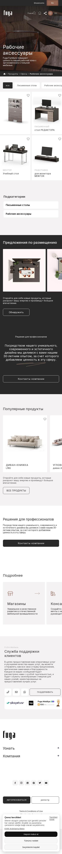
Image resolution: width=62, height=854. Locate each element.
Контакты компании (31, 378)
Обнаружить (16, 312)
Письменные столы (18, 205)
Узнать (9, 748)
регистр (45, 800)
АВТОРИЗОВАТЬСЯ (17, 800)
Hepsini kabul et (31, 834)
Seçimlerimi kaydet (31, 847)
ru (52, 3)
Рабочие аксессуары (18, 213)
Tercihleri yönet (53, 818)
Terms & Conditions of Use (31, 811)
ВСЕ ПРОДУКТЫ (16, 490)
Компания (11, 756)
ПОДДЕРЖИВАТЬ (45, 692)
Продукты (13, 74)
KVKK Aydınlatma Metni (14, 829)
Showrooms (39, 3)
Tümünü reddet (31, 840)
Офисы (23, 74)
